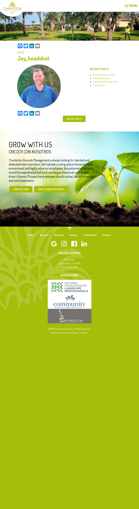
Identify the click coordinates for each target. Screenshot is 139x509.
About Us (59, 235)
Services (44, 235)
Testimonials (90, 235)
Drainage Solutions (101, 78)
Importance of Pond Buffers (105, 82)
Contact (106, 235)
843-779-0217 (69, 267)
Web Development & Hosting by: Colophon (69, 332)
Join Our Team (21, 189)
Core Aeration (99, 85)
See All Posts (74, 118)
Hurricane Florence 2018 (104, 75)
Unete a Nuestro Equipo (51, 189)
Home (31, 235)
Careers (73, 235)
